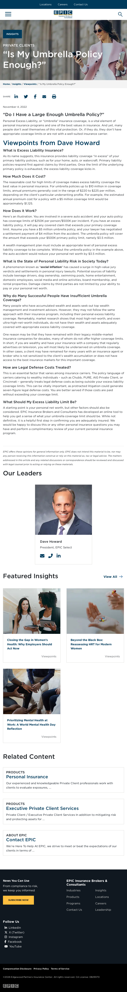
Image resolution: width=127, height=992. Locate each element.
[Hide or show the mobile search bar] (119, 13)
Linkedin (13, 927)
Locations (45, 4)
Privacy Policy (41, 968)
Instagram (14, 937)
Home (6, 84)
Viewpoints (30, 84)
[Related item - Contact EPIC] (63, 843)
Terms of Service (60, 968)
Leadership (103, 909)
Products (72, 896)
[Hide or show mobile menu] (8, 14)
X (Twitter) (14, 932)
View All (110, 577)
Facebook (13, 941)
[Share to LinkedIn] (16, 96)
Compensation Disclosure (17, 968)
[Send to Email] (44, 96)
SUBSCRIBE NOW (18, 900)
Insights (16, 84)
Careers (62, 4)
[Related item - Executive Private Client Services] (63, 811)
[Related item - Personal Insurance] (63, 780)
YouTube (13, 946)
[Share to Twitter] (26, 96)
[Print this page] (54, 96)
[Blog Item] (31, 626)
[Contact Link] (42, 556)
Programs (73, 903)
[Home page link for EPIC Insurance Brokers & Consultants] (63, 14)
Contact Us (81, 4)
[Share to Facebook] (35, 96)
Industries (73, 890)
